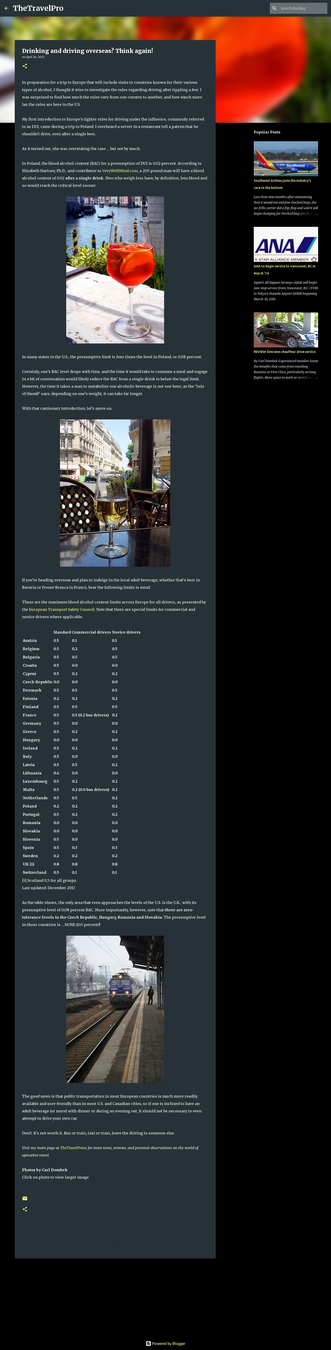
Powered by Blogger (165, 1343)
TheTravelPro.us (73, 1147)
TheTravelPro (38, 8)
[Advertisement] (115, 1297)
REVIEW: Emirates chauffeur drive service (285, 352)
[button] (25, 66)
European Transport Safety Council (61, 609)
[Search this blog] (303, 8)
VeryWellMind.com (120, 170)
